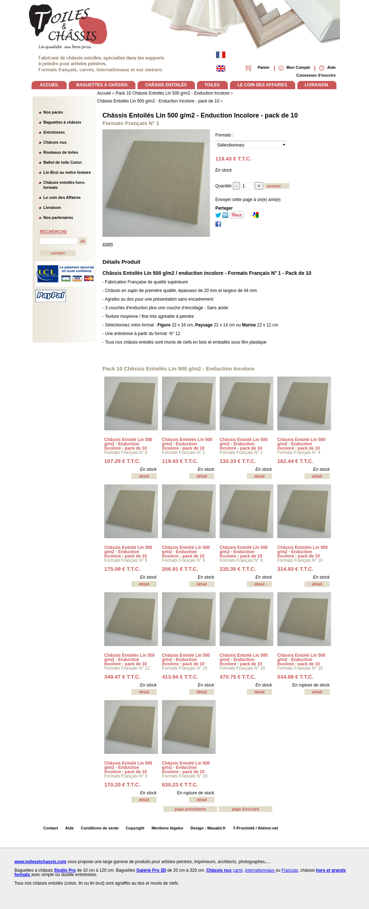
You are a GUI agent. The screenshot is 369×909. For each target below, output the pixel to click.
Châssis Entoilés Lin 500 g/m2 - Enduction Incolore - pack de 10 (200, 115)
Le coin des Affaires (62, 197)
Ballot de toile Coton (62, 162)
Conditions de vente (100, 828)
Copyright (135, 828)
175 (122, 569)
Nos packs (53, 112)
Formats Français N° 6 (183, 560)
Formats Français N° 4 (298, 452)
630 (180, 784)
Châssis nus (55, 142)
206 (180, 569)
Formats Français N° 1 (183, 452)
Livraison (52, 207)
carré (238, 870)
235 (238, 569)
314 (295, 569)
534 (295, 677)
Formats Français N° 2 (241, 452)
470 (238, 677)
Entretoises (54, 132)
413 (180, 677)
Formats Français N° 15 (184, 668)
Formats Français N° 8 (241, 560)
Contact (50, 828)
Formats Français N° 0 (125, 452)
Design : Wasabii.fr (208, 828)
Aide (69, 828)
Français (290, 870)
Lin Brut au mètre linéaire (67, 172)
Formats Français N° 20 (242, 668)
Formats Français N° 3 (125, 776)
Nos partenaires (58, 217)
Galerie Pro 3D (151, 870)
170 (122, 784)
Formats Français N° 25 (300, 668)
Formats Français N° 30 (184, 776)
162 (295, 461)
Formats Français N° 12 (127, 668)
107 (122, 461)
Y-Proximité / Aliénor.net (255, 828)
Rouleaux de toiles (60, 152)
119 (180, 461)
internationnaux (260, 870)
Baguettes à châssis (62, 122)
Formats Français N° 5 (125, 560)
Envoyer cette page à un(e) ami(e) (248, 199)
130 (238, 461)
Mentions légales (167, 828)
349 (122, 677)
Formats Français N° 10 (300, 560)
